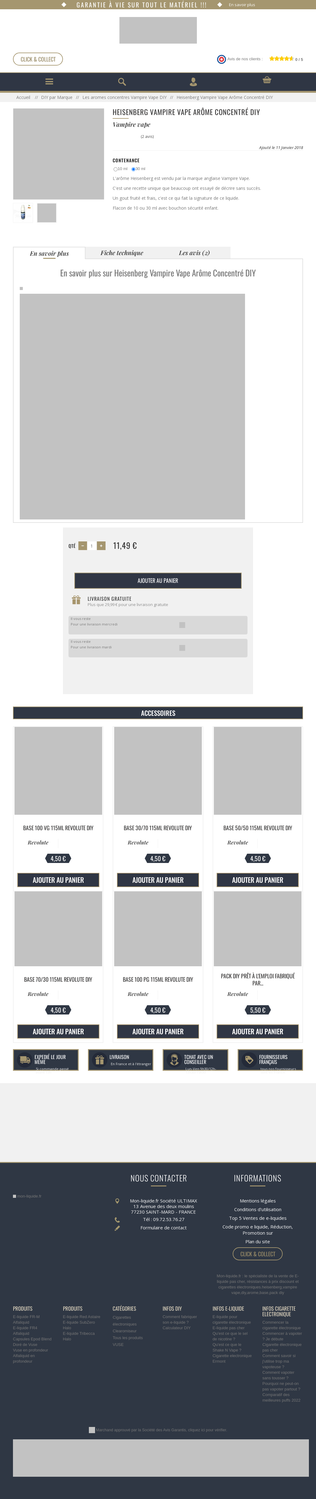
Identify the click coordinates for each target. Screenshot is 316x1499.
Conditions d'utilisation (257, 1209)
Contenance (126, 160)
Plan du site (257, 1241)
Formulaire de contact (163, 1227)
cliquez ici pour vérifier (207, 1430)
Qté (72, 545)
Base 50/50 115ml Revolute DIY (257, 828)
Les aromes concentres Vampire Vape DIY (124, 97)
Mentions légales (258, 1201)
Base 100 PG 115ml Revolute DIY (158, 979)
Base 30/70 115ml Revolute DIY (158, 828)
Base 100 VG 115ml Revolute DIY (58, 828)
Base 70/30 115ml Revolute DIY (58, 979)
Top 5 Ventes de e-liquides (258, 1218)
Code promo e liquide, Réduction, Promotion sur (257, 1230)
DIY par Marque (57, 97)
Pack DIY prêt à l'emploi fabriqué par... (258, 979)
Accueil (23, 97)
